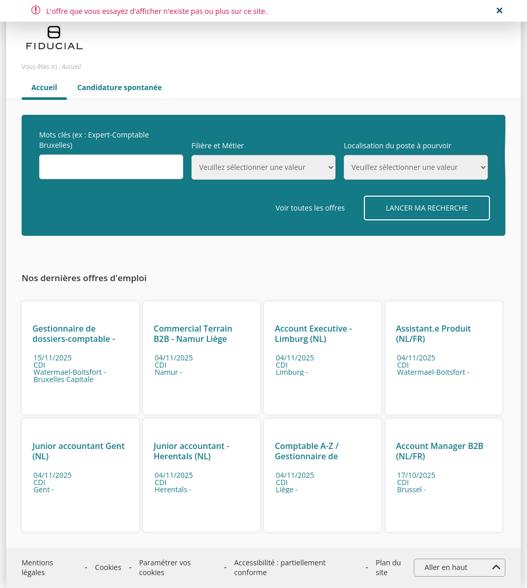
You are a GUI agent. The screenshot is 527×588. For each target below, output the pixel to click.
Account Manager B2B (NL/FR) (440, 451)
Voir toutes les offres (310, 208)
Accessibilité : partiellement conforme (280, 568)
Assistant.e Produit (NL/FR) (433, 333)
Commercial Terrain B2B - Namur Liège (193, 333)
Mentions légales (37, 568)
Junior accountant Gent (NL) (78, 451)
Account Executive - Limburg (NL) (313, 333)
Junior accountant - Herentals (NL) (192, 451)
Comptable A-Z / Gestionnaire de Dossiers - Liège (307, 456)
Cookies (108, 567)
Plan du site (388, 568)
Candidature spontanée (119, 87)
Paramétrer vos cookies (165, 568)
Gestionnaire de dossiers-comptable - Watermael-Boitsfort (73, 339)
